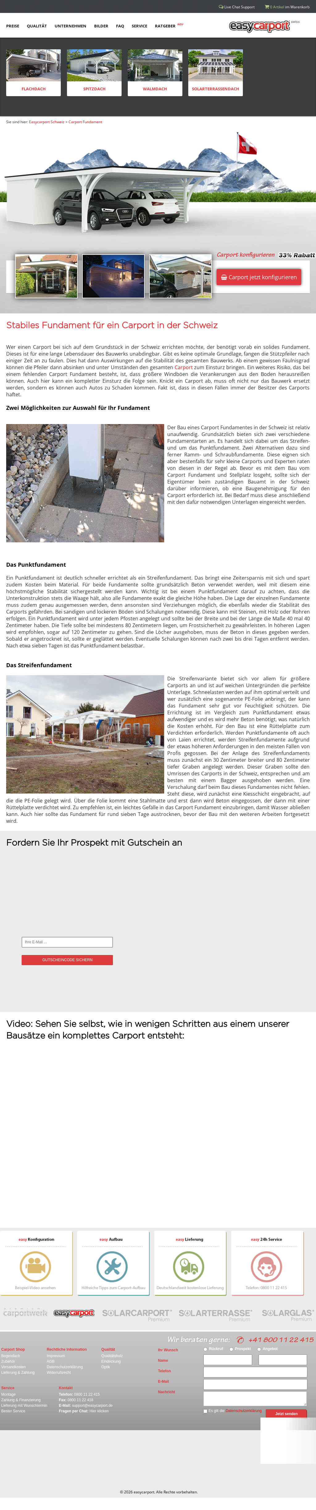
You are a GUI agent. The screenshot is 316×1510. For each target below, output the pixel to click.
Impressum (56, 1356)
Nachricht (166, 1392)
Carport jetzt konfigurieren (259, 277)
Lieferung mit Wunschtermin (24, 1405)
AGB (50, 1361)
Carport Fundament (85, 121)
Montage (8, 1394)
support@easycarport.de (92, 1405)
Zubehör (8, 1361)
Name (163, 1360)
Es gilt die (232, 1411)
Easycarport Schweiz (46, 121)
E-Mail (163, 1381)
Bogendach (10, 1356)
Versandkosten (13, 1367)
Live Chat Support (237, 7)
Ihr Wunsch (168, 1350)
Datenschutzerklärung (65, 1367)
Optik (105, 1367)
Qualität (108, 1349)
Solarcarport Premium (139, 1312)
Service (8, 1388)
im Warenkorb (287, 7)
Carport (184, 367)
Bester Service (13, 1411)
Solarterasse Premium (218, 1312)
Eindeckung (111, 1361)
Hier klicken (99, 1411)
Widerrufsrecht (59, 1372)
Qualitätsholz (112, 1356)
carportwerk (24, 1312)
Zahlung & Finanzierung (20, 1400)
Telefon (164, 1371)
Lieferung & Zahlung (18, 1372)
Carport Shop (13, 1349)
